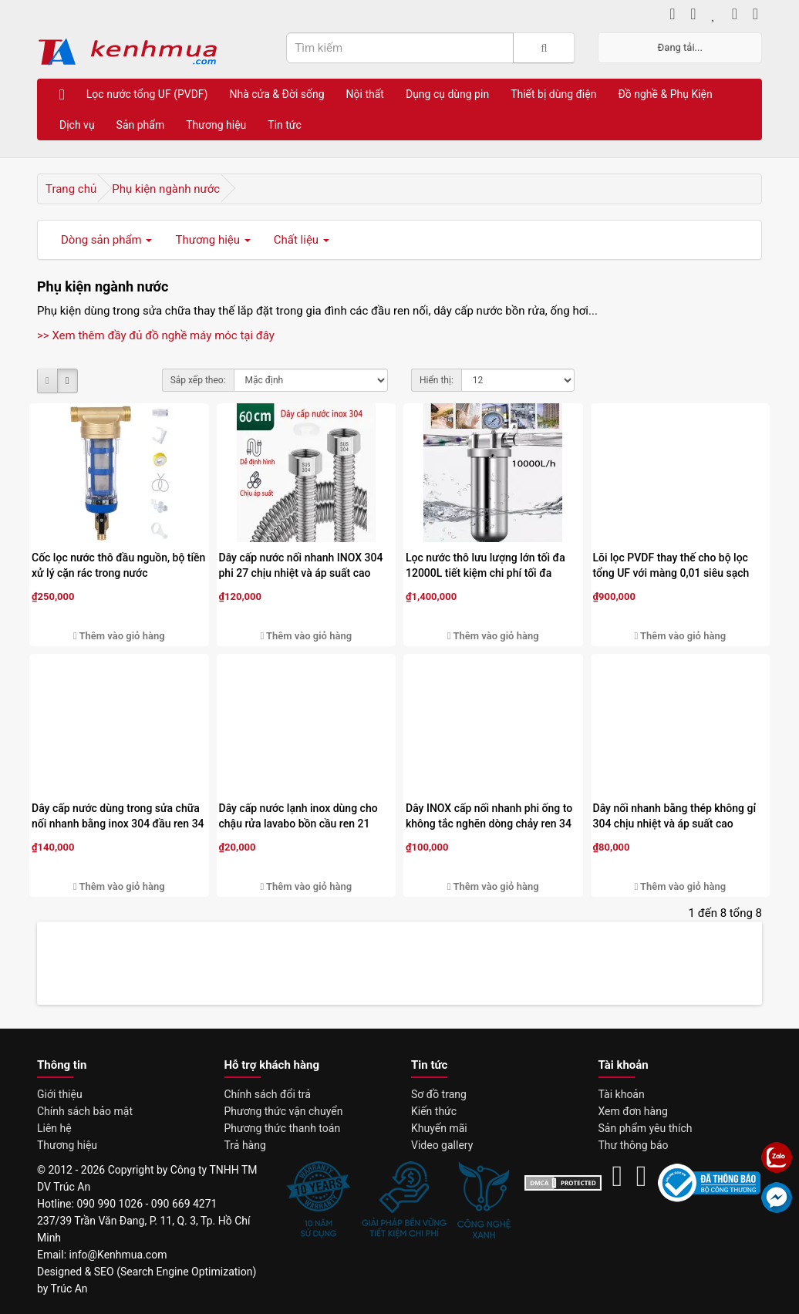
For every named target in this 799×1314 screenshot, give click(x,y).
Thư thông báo (633, 1145)
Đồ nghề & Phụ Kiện (665, 94)
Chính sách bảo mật (85, 1111)
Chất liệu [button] (301, 240)
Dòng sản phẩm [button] (106, 240)
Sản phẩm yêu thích (645, 1128)
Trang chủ (71, 189)
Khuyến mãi (439, 1128)
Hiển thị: (436, 380)
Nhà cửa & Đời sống (276, 94)
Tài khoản (621, 1094)
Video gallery (442, 1145)
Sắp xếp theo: (198, 380)
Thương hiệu (216, 125)
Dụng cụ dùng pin (447, 94)
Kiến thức (434, 1111)
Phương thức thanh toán (282, 1128)
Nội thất (365, 94)
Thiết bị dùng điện (553, 94)
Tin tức (285, 125)
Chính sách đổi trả (267, 1094)
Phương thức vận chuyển (283, 1111)
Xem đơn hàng (633, 1111)
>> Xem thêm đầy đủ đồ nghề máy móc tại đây (156, 335)
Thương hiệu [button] (212, 240)
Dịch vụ (77, 125)
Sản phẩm (140, 125)
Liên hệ (54, 1128)
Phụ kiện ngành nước (166, 189)
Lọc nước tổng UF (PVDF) (147, 94)
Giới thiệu (60, 1094)
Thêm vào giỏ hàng (119, 636)
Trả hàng (245, 1145)
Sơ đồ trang (439, 1094)
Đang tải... (680, 47)
